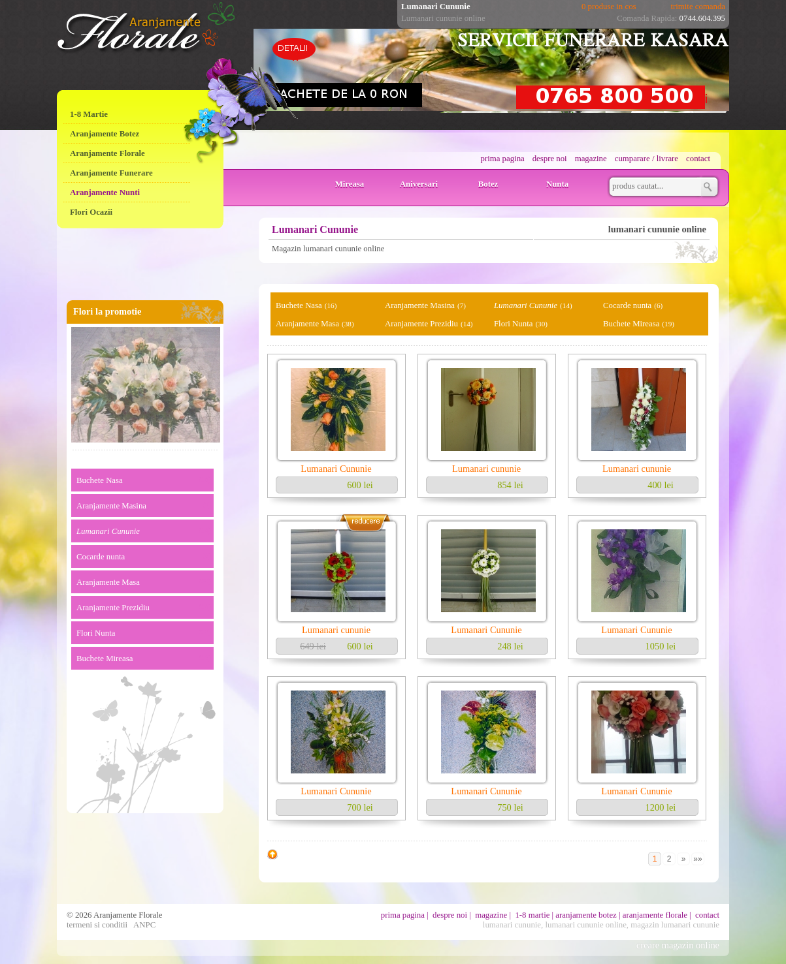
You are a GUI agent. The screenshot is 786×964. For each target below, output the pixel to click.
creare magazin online (677, 945)
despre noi (549, 158)
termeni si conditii (97, 924)
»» (697, 858)
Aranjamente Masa (108, 582)
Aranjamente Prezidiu (113, 607)
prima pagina (503, 158)
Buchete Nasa (99, 480)
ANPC (144, 924)
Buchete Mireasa (104, 658)
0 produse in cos (608, 6)
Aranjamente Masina (111, 505)
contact (698, 158)
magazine (591, 158)
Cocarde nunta (100, 556)
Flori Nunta (95, 633)
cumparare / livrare (646, 158)
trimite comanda (697, 6)
